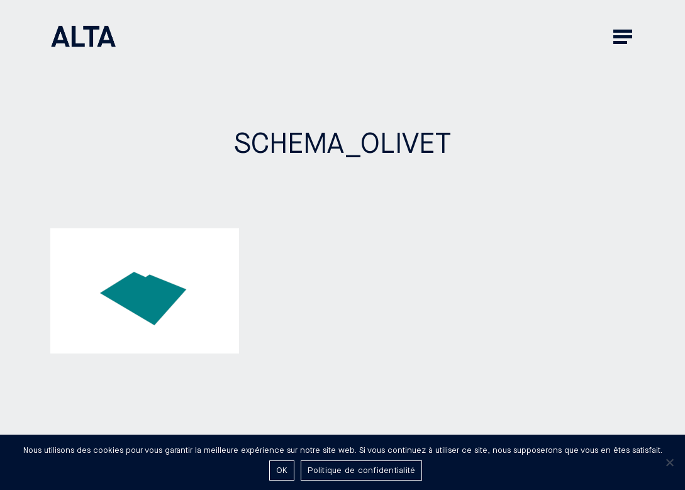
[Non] (669, 462)
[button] (624, 36)
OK (282, 470)
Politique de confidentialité (361, 470)
